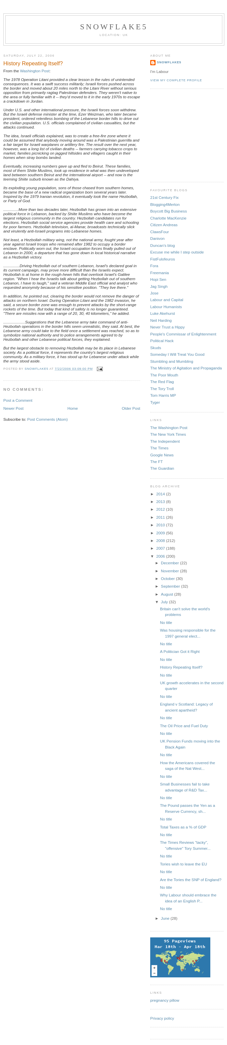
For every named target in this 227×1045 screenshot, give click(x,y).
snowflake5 (114, 26)
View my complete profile (176, 80)
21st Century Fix (164, 197)
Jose (154, 293)
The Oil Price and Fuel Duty (184, 726)
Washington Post (34, 71)
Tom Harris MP (163, 395)
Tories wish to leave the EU (183, 864)
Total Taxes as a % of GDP (183, 827)
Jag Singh (159, 286)
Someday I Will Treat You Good (177, 354)
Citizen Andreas (164, 225)
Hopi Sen (158, 279)
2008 (161, 540)
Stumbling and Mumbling (171, 361)
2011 (161, 517)
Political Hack (162, 340)
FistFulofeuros (162, 259)
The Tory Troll (162, 388)
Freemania (159, 272)
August (167, 594)
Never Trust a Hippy (167, 327)
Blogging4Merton (165, 204)
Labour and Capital (166, 299)
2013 (161, 501)
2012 (161, 509)
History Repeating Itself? (181, 667)
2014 (161, 494)
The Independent (165, 441)
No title (166, 622)
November (170, 571)
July (165, 602)
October (168, 578)
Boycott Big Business (168, 211)
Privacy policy (162, 1018)
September (171, 586)
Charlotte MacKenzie (168, 218)
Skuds (155, 347)
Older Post (131, 408)
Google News (162, 455)
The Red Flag (162, 381)
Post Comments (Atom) (47, 419)
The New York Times (168, 434)
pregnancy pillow (164, 1000)
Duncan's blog (162, 245)
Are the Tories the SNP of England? (190, 879)
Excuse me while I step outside (177, 252)
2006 (161, 556)
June (166, 918)
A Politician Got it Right (180, 651)
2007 (161, 548)
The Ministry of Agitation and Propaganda (186, 368)
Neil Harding (161, 320)
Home (72, 408)
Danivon (157, 238)
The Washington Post (168, 427)
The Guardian (162, 468)
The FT (156, 461)
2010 (161, 525)
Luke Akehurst (162, 313)
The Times (159, 448)
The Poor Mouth (164, 375)
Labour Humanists (166, 306)
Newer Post (13, 408)
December (170, 563)
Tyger (155, 402)
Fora (154, 265)
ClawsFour (159, 232)
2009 (161, 533)
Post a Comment (17, 400)
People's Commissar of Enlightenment (183, 334)
